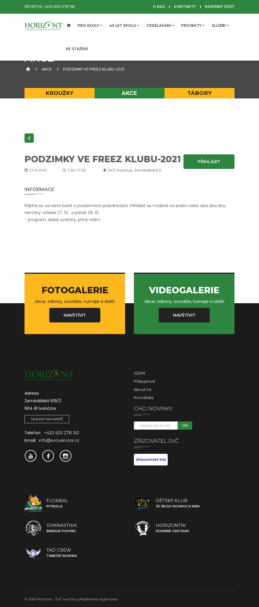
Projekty (193, 25)
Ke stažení (77, 49)
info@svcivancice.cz (59, 440)
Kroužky (60, 93)
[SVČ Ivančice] (43, 25)
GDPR (139, 373)
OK (185, 425)
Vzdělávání (160, 25)
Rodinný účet (220, 6)
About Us (142, 389)
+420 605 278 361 (59, 6)
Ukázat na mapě (47, 419)
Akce (47, 69)
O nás (159, 6)
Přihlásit (209, 161)
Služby (220, 25)
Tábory (199, 93)
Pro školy (90, 25)
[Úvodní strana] (68, 25)
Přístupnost (144, 381)
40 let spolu (124, 25)
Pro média (143, 397)
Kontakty (185, 6)
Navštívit (75, 315)
